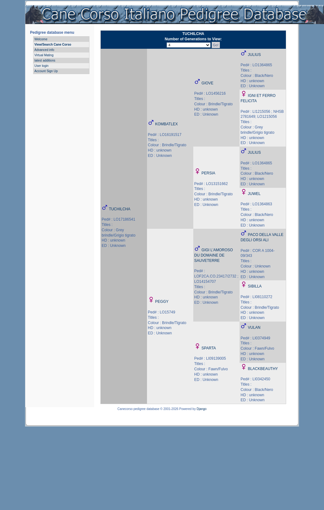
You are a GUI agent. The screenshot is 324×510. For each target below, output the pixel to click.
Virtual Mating (43, 55)
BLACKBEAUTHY (263, 369)
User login (41, 66)
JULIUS (254, 54)
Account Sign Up (46, 71)
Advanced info (44, 50)
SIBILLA (255, 286)
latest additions (44, 60)
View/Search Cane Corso (52, 44)
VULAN (254, 327)
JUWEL (254, 194)
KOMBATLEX (166, 124)
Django (202, 409)
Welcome (41, 39)
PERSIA (208, 173)
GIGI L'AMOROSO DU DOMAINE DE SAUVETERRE (213, 255)
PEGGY (162, 301)
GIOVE (207, 83)
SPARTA (208, 348)
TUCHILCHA (119, 209)
